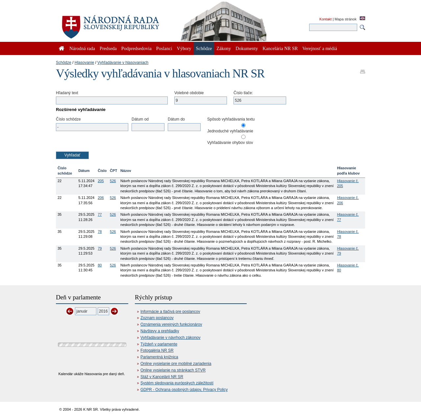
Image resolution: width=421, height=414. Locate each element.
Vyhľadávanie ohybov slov (230, 142)
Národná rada (82, 48)
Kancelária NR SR (280, 48)
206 (101, 198)
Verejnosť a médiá (319, 48)
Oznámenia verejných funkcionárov (171, 324)
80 (100, 265)
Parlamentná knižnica (159, 357)
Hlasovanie (84, 62)
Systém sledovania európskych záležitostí (176, 383)
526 (113, 181)
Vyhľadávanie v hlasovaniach (122, 62)
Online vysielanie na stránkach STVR (173, 370)
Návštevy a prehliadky (159, 331)
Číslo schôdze (68, 119)
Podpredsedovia (136, 48)
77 (100, 214)
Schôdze (63, 62)
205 (101, 181)
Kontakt (325, 19)
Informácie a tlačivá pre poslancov (170, 311)
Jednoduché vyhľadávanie (230, 131)
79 (100, 248)
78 (100, 232)
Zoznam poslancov (157, 318)
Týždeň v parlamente (158, 344)
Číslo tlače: (243, 93)
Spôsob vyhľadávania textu (231, 119)
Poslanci (164, 48)
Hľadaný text (67, 93)
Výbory (184, 48)
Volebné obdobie (189, 93)
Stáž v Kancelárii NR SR (161, 376)
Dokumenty (246, 48)
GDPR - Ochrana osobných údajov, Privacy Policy (184, 389)
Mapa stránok (345, 19)
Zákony (223, 48)
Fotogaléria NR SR (157, 350)
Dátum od (140, 119)
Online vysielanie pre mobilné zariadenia (175, 363)
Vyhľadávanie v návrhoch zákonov (170, 337)
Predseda (108, 48)
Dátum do (176, 119)
